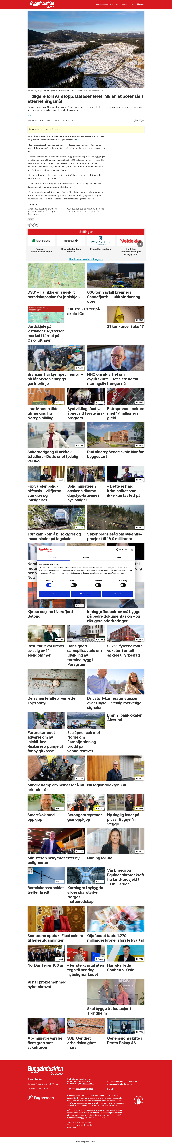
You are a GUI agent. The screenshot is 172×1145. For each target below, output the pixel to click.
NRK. (78, 139)
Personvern (71, 1127)
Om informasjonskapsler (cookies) (80, 1125)
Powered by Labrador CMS (86, 1142)
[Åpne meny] (140, 4)
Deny (54, 594)
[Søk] (133, 4)
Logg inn (124, 4)
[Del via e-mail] (142, 120)
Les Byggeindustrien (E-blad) (107, 4)
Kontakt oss (112, 1089)
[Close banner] (132, 550)
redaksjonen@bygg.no (84, 1089)
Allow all (117, 594)
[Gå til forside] (42, 4)
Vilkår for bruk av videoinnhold (79, 1122)
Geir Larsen (128, 1084)
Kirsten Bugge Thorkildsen (126, 1081)
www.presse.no (111, 1105)
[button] (140, 244)
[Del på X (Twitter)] (139, 120)
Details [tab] (86, 557)
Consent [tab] (53, 557)
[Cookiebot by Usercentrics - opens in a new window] (117, 550)
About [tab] (118, 557)
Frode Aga (86, 1081)
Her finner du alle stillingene (86, 259)
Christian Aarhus (88, 1084)
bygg (31, 220)
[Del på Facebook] (135, 120)
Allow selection (86, 594)
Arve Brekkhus (85, 1079)
